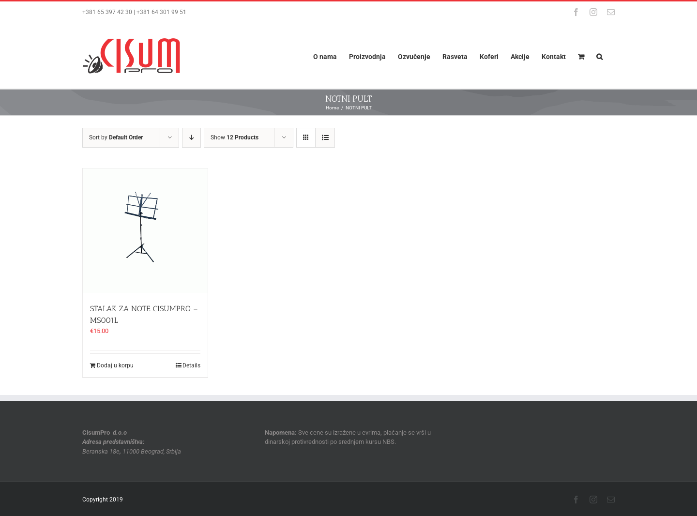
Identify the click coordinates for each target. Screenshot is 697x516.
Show (234, 137)
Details (191, 365)
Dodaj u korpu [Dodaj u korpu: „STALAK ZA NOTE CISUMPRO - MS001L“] (115, 365)
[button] (599, 56)
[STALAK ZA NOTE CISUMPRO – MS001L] (145, 230)
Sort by (116, 137)
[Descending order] (191, 138)
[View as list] (325, 137)
